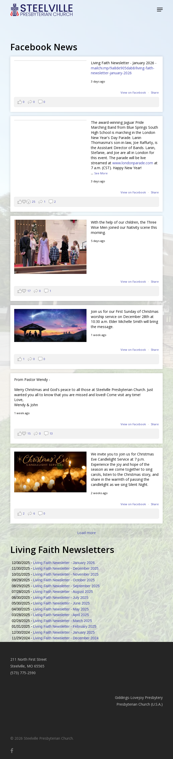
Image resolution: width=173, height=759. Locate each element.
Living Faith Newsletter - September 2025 (66, 586)
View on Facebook (134, 92)
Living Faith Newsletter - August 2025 (63, 592)
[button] (160, 9)
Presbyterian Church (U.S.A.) (139, 704)
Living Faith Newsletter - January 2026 (64, 563)
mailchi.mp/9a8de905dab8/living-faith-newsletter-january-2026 (122, 71)
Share (155, 92)
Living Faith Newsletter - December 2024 (66, 638)
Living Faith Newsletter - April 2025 (61, 615)
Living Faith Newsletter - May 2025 (61, 609)
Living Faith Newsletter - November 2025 (66, 574)
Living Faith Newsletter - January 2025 (64, 632)
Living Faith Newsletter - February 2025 (64, 626)
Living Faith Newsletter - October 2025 (64, 580)
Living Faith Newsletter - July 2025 (60, 597)
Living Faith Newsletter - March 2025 (62, 621)
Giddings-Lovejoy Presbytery (139, 697)
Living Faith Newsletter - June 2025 (61, 603)
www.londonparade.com (132, 162)
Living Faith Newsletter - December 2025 (66, 568)
